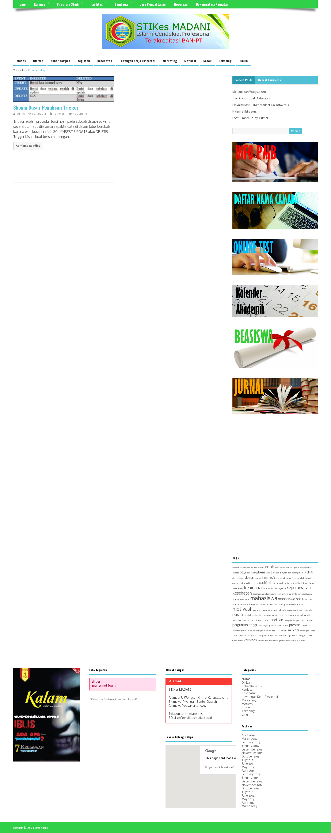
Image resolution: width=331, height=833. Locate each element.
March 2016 (249, 739)
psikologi (254, 631)
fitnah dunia (285, 578)
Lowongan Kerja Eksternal (137, 60)
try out (310, 636)
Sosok (207, 60)
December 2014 (252, 781)
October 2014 (251, 788)
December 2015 (252, 749)
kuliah (291, 594)
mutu (264, 610)
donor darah (238, 578)
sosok (312, 631)
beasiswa (265, 572)
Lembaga (121, 4)
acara (234, 568)
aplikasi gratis (292, 568)
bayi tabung (252, 573)
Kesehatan (104, 60)
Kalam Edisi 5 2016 (244, 111)
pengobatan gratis (292, 620)
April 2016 (248, 735)
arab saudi (304, 568)
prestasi (295, 625)
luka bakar (245, 599)
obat (249, 615)
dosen (249, 578)
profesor (306, 625)
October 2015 (250, 756)
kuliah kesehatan (303, 594)
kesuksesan (275, 594)
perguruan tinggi (244, 625)
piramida (273, 625)
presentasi (283, 625)
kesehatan (242, 593)
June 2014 (248, 795)
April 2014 (248, 803)
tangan (262, 636)
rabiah (268, 631)
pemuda (246, 620)
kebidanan (254, 588)
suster (250, 636)
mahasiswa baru (290, 599)
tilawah (283, 636)
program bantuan (240, 631)
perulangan (263, 625)
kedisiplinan (270, 588)
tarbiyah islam (273, 636)
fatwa (276, 578)
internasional (307, 583)
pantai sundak (297, 615)
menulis (301, 604)
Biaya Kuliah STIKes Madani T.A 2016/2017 (260, 105)
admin (20, 114)
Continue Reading (28, 145)
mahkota (307, 599)
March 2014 (249, 806)
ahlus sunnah (243, 568)
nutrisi (243, 615)
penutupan (307, 620)
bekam (276, 573)
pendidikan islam (259, 620)
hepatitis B (258, 583)
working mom (278, 641)
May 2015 (248, 767)
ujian (234, 641)
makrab (235, 604)
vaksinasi (251, 640)
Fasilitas (97, 4)
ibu (298, 583)
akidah (254, 568)
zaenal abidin (292, 641)
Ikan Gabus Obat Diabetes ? (251, 98)
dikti (310, 572)
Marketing (170, 60)
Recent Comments (269, 80)
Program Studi (68, 4)
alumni (261, 568)
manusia (270, 604)
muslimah (256, 610)
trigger (302, 636)
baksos (235, 573)
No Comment (81, 114)
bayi (243, 572)
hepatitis (247, 583)
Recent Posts (243, 80)
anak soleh (280, 568)
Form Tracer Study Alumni (250, 118)
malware (244, 604)
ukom (240, 641)
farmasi (268, 578)
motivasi (241, 609)
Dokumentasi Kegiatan (212, 4)
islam (234, 588)
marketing (280, 604)
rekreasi (276, 631)
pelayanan (237, 620)
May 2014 (248, 799)
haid (241, 583)
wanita (268, 641)
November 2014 (252, 785)
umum (244, 60)
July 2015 (247, 760)
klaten (285, 594)
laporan (236, 599)
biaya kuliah (285, 573)
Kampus (39, 4)
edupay (258, 578)
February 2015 (251, 774)
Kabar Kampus (60, 60)
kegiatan (281, 588)
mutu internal (274, 610)
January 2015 (250, 778)
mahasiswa (263, 599)
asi (310, 568)
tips (290, 636)
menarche (291, 604)
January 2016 (250, 746)
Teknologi (225, 60)
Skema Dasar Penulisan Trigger (46, 107)
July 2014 (247, 792)
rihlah (284, 631)
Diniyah (38, 60)
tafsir (255, 636)
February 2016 (251, 742)
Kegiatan (83, 60)
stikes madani (239, 636)
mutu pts (308, 610)
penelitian (276, 620)
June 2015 (248, 764)
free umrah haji (299, 578)
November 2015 (252, 753)
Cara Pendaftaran (153, 4)
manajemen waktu (257, 604)
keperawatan (298, 588)
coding (295, 573)
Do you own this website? (219, 767)
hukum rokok (279, 583)
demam (302, 573)
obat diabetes (258, 615)
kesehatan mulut (260, 594)
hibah (268, 583)
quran (262, 631)
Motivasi (190, 60)
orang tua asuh (272, 615)
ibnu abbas (292, 583)
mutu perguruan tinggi (292, 610)
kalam (241, 588)
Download (180, 4)
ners (235, 615)
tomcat (295, 636)
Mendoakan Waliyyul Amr (249, 92)
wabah (261, 641)
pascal (307, 615)
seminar (293, 630)
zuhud (302, 641)
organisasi (285, 615)
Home (22, 4)
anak (269, 567)
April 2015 (248, 771)
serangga (304, 631)
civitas (21, 60)
